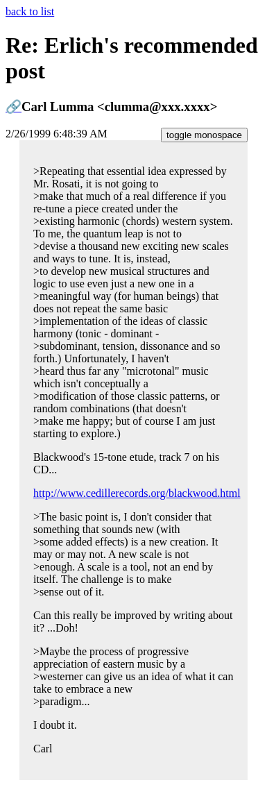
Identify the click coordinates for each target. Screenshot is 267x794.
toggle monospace (204, 135)
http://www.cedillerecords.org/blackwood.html (137, 493)
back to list (30, 11)
